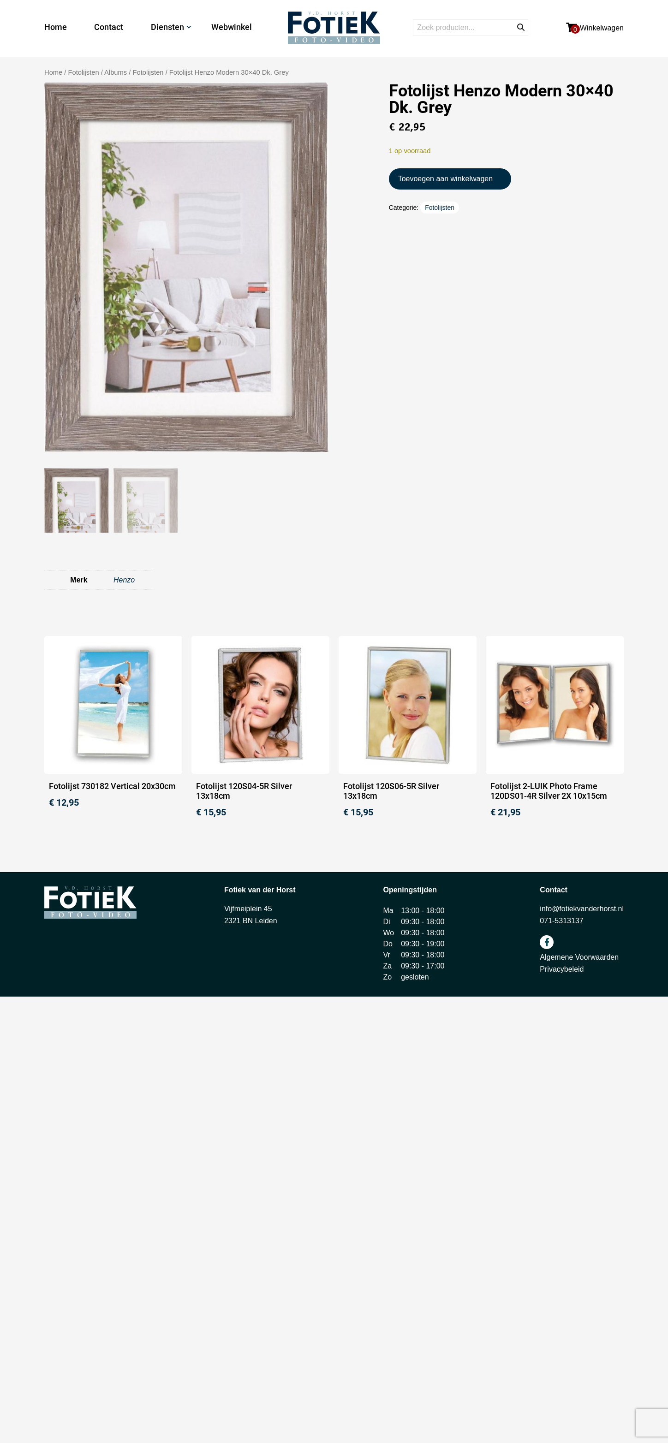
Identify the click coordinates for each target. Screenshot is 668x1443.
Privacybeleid (562, 969)
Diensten (167, 27)
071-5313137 (561, 921)
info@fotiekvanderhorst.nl (582, 909)
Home (55, 27)
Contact (108, 27)
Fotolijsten (147, 72)
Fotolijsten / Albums (97, 72)
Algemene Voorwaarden (579, 957)
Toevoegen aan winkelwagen (445, 179)
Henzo (124, 580)
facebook (547, 942)
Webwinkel (231, 27)
